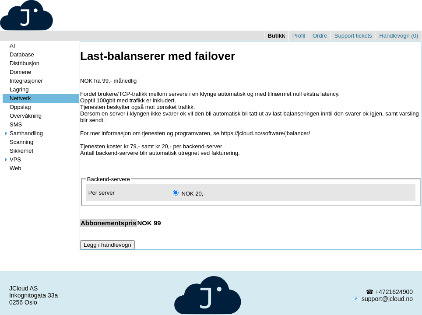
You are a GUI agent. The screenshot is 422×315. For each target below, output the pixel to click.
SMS (12, 124)
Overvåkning (22, 115)
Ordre (320, 35)
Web (12, 168)
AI (9, 45)
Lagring (15, 89)
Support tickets (353, 35)
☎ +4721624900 (389, 291)
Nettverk (17, 98)
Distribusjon (21, 63)
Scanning (18, 142)
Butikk (276, 35)
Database (18, 54)
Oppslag (17, 107)
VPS (12, 159)
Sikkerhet (18, 150)
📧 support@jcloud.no (382, 298)
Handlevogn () (398, 35)
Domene (17, 72)
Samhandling (23, 133)
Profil (299, 35)
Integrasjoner (23, 80)
